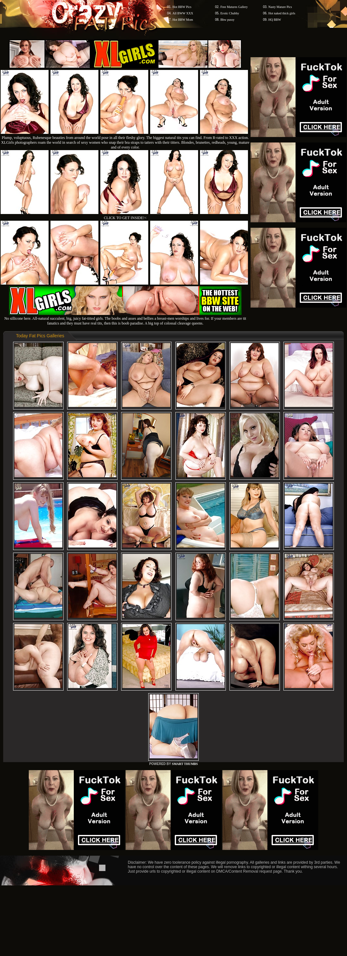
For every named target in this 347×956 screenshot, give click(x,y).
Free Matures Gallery (234, 7)
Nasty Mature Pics (280, 7)
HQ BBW (274, 19)
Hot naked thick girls (281, 13)
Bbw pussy (227, 19)
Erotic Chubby (229, 13)
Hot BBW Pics (182, 7)
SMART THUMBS (185, 764)
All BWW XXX (183, 13)
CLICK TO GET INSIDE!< (125, 218)
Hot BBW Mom (183, 19)
